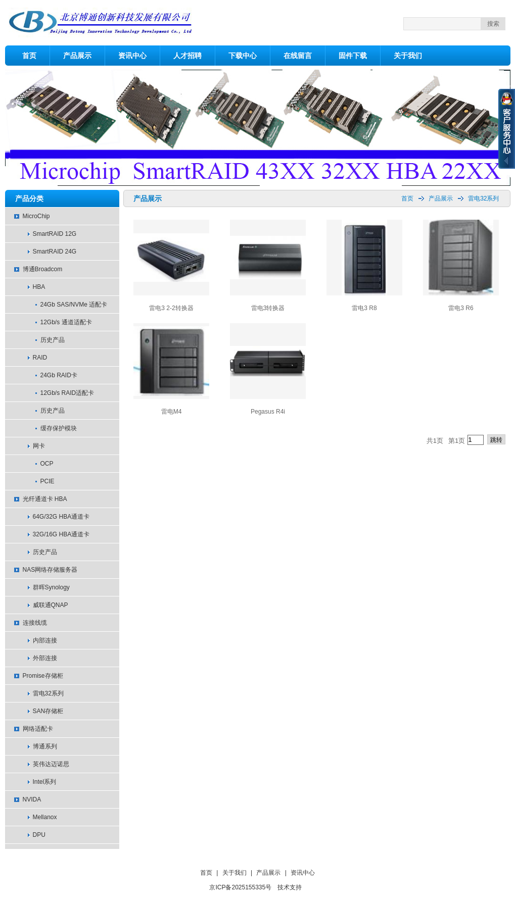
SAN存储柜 (48, 711)
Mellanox (45, 817)
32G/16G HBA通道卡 (61, 534)
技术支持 (289, 887)
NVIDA (32, 799)
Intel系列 (45, 781)
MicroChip (36, 216)
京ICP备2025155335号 (240, 887)
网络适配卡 (38, 728)
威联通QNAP (50, 605)
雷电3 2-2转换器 (171, 308)
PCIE (47, 481)
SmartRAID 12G (55, 233)
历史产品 (52, 339)
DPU (39, 834)
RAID (40, 357)
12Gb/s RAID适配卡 (67, 392)
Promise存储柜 (43, 675)
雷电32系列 (48, 693)
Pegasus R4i (268, 411)
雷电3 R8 (364, 308)
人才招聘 (187, 56)
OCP (47, 463)
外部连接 (45, 658)
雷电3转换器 (268, 308)
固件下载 (353, 56)
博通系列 (45, 746)
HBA (39, 286)
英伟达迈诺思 (51, 764)
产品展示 (77, 56)
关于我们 (408, 56)
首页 (29, 56)
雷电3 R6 (460, 308)
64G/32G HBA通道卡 (61, 516)
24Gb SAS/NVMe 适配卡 (74, 304)
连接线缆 (35, 622)
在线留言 (298, 56)
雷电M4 (171, 411)
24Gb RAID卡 (58, 375)
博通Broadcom (43, 269)
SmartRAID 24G (55, 251)
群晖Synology (51, 587)
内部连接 (45, 640)
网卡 (39, 445)
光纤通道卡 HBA (45, 499)
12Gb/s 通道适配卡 (66, 322)
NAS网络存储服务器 (50, 569)
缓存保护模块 (58, 428)
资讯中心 (132, 56)
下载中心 (242, 56)
